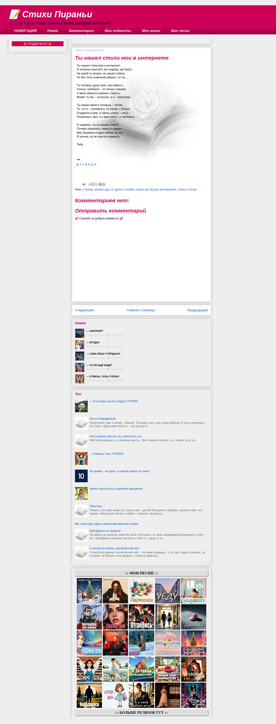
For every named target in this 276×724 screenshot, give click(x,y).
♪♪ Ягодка (92, 342)
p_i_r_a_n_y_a (86, 164)
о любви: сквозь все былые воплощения (149, 189)
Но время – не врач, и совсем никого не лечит (120, 471)
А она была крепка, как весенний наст (114, 548)
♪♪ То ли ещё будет (99, 365)
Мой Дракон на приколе (105, 530)
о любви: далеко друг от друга (102, 189)
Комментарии (81, 31)
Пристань (96, 506)
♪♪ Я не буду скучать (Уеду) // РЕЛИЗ (114, 401)
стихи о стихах (187, 189)
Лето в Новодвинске (103, 418)
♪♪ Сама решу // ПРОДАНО (103, 353)
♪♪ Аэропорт (94, 331)
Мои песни (180, 31)
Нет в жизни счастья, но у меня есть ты (115, 436)
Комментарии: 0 (96, 335)
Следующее (84, 310)
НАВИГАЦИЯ (25, 31)
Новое (52, 31)
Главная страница (140, 310)
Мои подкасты (118, 31)
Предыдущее (197, 310)
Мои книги (151, 31)
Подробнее (116, 335)
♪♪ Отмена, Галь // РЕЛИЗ (102, 376)
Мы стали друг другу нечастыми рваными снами (106, 523)
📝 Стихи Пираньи (50, 14)
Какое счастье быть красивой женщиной (116, 488)
